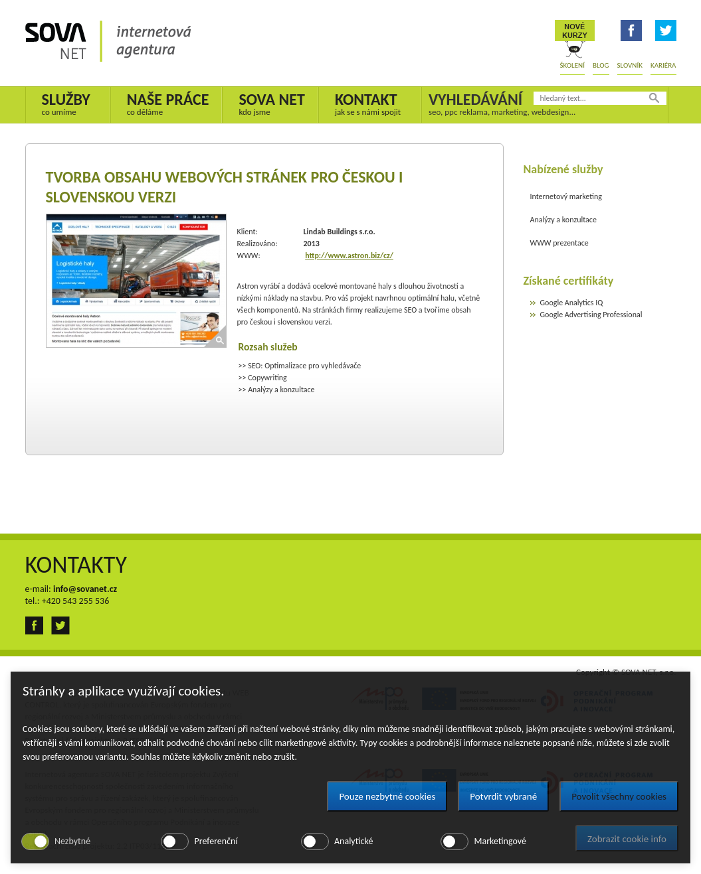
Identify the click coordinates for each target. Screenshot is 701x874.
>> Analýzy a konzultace (277, 389)
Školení (572, 65)
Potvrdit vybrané (503, 796)
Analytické (353, 841)
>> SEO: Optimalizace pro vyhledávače (300, 365)
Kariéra (663, 65)
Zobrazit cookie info (626, 839)
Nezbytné (72, 841)
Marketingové (500, 841)
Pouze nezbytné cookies (387, 796)
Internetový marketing (566, 196)
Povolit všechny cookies (618, 796)
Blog (601, 65)
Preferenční (215, 841)
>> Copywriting (263, 377)
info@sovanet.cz (85, 589)
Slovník (630, 65)
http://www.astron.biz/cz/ (349, 255)
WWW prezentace (559, 243)
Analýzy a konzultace (563, 219)
